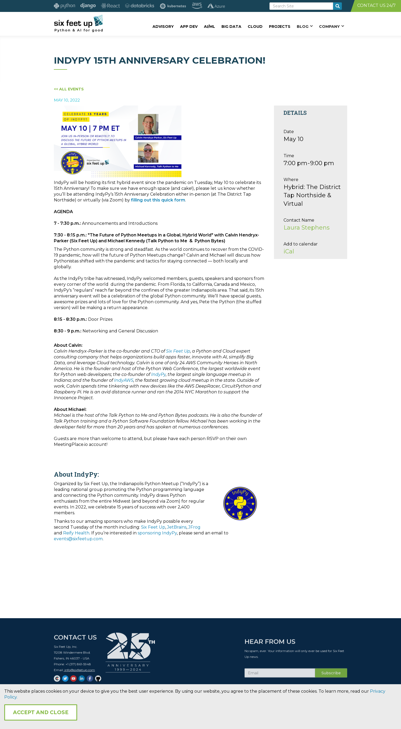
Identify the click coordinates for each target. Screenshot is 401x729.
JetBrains (176, 527)
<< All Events (69, 89)
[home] (78, 23)
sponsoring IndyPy (157, 532)
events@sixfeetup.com (78, 538)
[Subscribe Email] (280, 675)
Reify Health (76, 532)
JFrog (194, 527)
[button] (305, 26)
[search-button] (337, 6)
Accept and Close (40, 712)
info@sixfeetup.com (79, 672)
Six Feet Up (153, 527)
